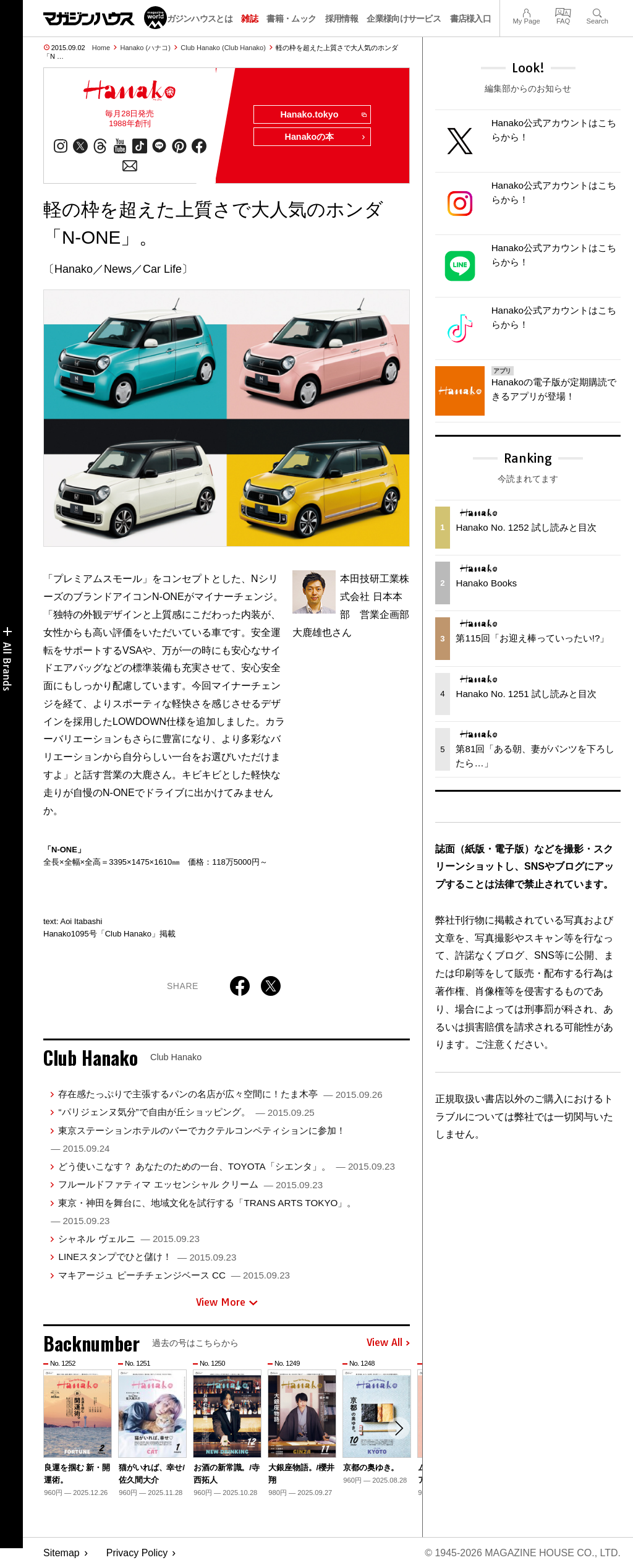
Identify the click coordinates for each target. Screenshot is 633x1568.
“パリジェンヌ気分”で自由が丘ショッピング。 (186, 1112)
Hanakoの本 (325, 137)
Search (597, 11)
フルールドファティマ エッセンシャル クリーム (190, 1184)
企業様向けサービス (404, 18)
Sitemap (61, 1553)
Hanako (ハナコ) (146, 47)
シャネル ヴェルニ (128, 1238)
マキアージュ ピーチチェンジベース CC (174, 1275)
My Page (526, 11)
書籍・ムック (291, 18)
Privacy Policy (137, 1553)
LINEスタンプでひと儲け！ (147, 1256)
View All (388, 1343)
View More (227, 1302)
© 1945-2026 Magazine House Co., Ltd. (523, 1553)
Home (101, 47)
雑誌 (249, 18)
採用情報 (341, 18)
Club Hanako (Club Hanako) (223, 47)
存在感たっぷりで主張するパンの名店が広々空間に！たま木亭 (220, 1094)
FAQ (563, 11)
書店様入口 (470, 18)
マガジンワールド (105, 17)
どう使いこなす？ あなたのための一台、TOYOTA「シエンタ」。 (226, 1166)
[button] (399, 1428)
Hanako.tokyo (323, 115)
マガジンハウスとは (195, 18)
